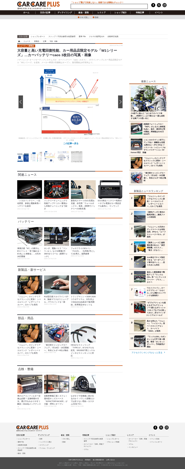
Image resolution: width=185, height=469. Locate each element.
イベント (159, 13)
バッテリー (26, 221)
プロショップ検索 (113, 442)
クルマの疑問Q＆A (96, 36)
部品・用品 (25, 318)
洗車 (40, 439)
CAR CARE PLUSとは (75, 460)
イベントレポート (156, 442)
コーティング (44, 445)
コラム (86, 449)
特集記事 (140, 13)
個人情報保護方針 (98, 460)
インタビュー (133, 447)
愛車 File (82, 36)
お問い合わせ (110, 460)
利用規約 (88, 460)
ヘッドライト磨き (45, 442)
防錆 (96, 17)
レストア (102, 13)
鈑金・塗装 (83, 13)
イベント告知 (154, 439)
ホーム (26, 13)
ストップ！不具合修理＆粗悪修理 (61, 36)
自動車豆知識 (113, 36)
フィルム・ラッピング (47, 448)
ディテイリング (65, 13)
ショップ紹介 (120, 13)
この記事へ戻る (70, 145)
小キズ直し (84, 17)
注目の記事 (45, 13)
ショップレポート (38, 36)
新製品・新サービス (32, 269)
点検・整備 (25, 369)
